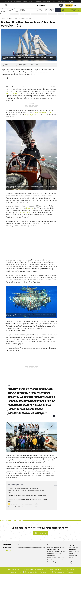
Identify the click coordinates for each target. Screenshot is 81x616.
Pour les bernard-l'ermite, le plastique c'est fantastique (23, 488)
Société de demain (16, 10)
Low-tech (60, 14)
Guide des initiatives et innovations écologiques (31, 547)
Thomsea (29, 208)
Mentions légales (13, 569)
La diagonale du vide (53, 549)
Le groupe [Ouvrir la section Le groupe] (72, 545)
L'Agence (58, 9)
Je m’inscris (40, 533)
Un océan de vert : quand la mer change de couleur (23, 504)
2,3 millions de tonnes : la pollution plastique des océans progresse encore (26, 491)
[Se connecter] (75, 5)
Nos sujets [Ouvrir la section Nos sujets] (50, 545)
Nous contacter (69, 569)
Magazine (66, 10)
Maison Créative (46, 1)
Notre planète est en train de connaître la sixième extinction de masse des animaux (27, 496)
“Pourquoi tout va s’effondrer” (42, 112)
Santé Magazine (17, 1)
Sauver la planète (3, 10)
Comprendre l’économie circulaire (56, 551)
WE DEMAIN (70, 1)
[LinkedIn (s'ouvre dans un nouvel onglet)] (7, 550)
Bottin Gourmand (73, 547)
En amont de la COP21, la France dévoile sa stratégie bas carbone (26, 507)
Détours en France (62, 1)
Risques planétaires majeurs (39, 14)
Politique (29, 9)
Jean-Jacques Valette (17, 65)
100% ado (46, 10)
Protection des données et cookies (62, 572)
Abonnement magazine (53, 569)
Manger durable (25, 14)
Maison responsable (40, 10)
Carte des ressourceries (71, 14)
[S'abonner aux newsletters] (61, 5)
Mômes (30, 1)
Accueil (3, 18)
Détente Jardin (38, 1)
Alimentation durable (9, 10)
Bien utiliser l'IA (52, 14)
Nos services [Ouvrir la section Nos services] (22, 545)
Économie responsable (22, 10)
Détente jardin (72, 549)
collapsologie (28, 115)
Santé (34, 9)
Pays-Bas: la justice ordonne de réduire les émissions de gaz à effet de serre (27, 500)
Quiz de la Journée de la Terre (55, 547)
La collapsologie (51, 555)
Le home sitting (51, 562)
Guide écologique (75, 10)
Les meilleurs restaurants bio (55, 560)
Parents (25, 1)
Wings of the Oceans (13, 93)
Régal (54, 1)
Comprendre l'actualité (51, 10)
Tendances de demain (25, 18)
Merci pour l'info (8, 1)
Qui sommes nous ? (15, 572)
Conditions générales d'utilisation (36, 572)
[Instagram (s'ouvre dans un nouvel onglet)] (3, 550)
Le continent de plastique (54, 553)
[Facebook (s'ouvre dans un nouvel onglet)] (11, 550)
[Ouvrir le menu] (6, 5)
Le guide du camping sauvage (55, 558)
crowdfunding (25, 213)
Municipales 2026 (14, 14)
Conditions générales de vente (32, 569)
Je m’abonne (69, 5)
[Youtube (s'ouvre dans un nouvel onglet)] (15, 550)
